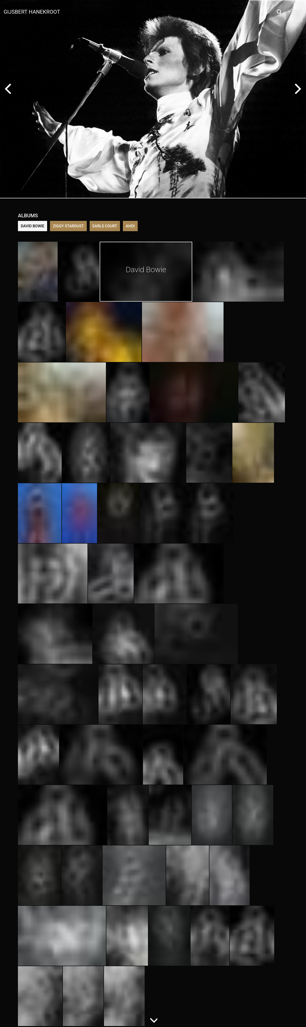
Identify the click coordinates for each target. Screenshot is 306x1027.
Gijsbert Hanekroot (32, 11)
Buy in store (43, 130)
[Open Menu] (294, 11)
